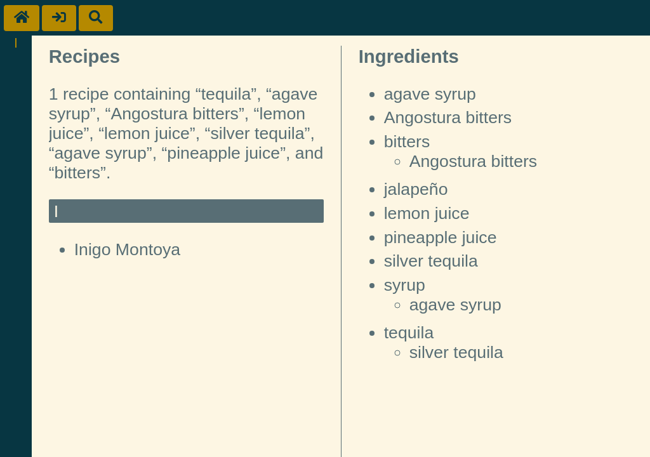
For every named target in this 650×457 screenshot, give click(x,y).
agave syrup (430, 93)
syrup (404, 285)
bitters (407, 141)
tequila (409, 332)
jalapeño (416, 189)
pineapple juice (440, 237)
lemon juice (427, 213)
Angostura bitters (448, 117)
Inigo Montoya (127, 249)
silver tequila (431, 260)
